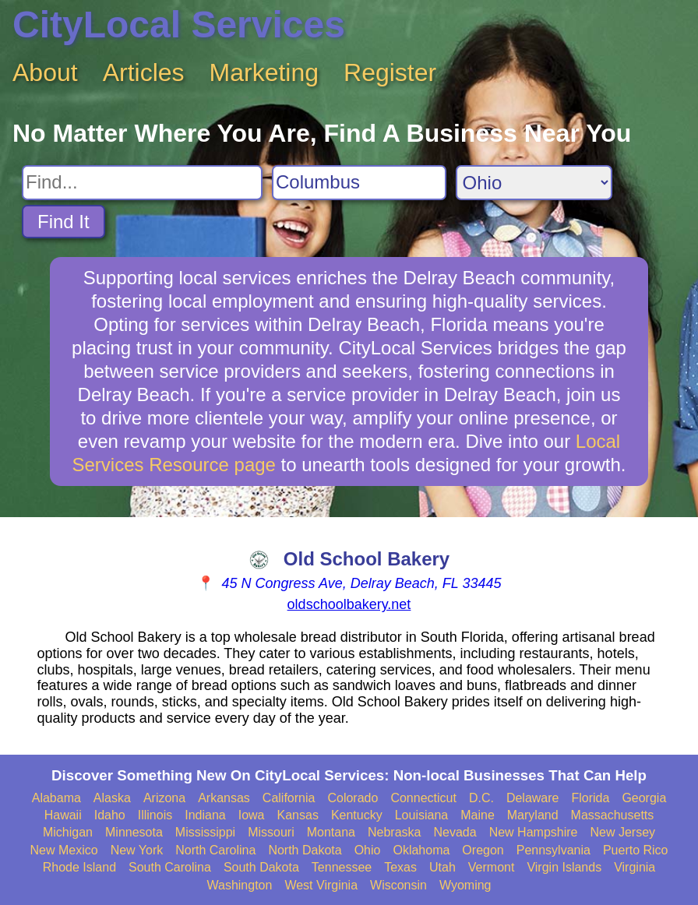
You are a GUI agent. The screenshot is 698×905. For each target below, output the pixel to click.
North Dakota (304, 850)
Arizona (164, 798)
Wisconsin (398, 885)
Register (390, 72)
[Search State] (534, 182)
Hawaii (63, 815)
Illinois (155, 815)
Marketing (264, 72)
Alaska (112, 798)
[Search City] (359, 182)
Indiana (205, 815)
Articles (144, 72)
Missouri (271, 832)
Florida (590, 798)
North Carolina (215, 850)
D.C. (481, 798)
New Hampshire (533, 832)
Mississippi (205, 832)
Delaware (532, 798)
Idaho (109, 815)
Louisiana (422, 815)
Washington (239, 885)
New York (137, 850)
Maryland (533, 815)
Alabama (56, 798)
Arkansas (224, 798)
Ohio (367, 850)
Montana (331, 832)
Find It (63, 221)
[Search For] (142, 182)
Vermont (491, 867)
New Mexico (63, 850)
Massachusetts (612, 815)
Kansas (298, 815)
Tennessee (342, 867)
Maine (477, 815)
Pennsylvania (553, 850)
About (45, 72)
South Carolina (170, 867)
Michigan (68, 832)
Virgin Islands (564, 867)
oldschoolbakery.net (349, 604)
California (289, 798)
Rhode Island (79, 867)
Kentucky (356, 815)
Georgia (644, 798)
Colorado (352, 798)
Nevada (454, 832)
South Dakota (261, 867)
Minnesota (134, 832)
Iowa (251, 815)
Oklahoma (421, 850)
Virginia (634, 867)
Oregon (482, 850)
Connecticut (423, 798)
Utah (442, 867)
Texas (400, 867)
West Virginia (321, 885)
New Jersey (622, 832)
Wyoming (465, 885)
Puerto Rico (635, 850)
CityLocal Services (178, 24)
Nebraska (394, 832)
